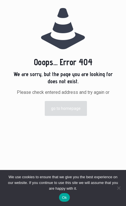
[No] (119, 188)
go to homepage (66, 108)
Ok (64, 197)
